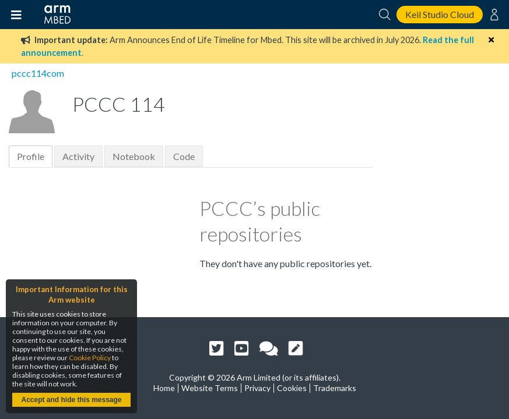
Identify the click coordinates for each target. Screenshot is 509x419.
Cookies (292, 388)
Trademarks (334, 388)
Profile (30, 156)
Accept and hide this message (71, 400)
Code (184, 156)
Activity (78, 156)
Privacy (257, 388)
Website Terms (209, 388)
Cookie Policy (90, 357)
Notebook (134, 156)
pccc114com (38, 73)
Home (164, 388)
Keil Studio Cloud (439, 14)
